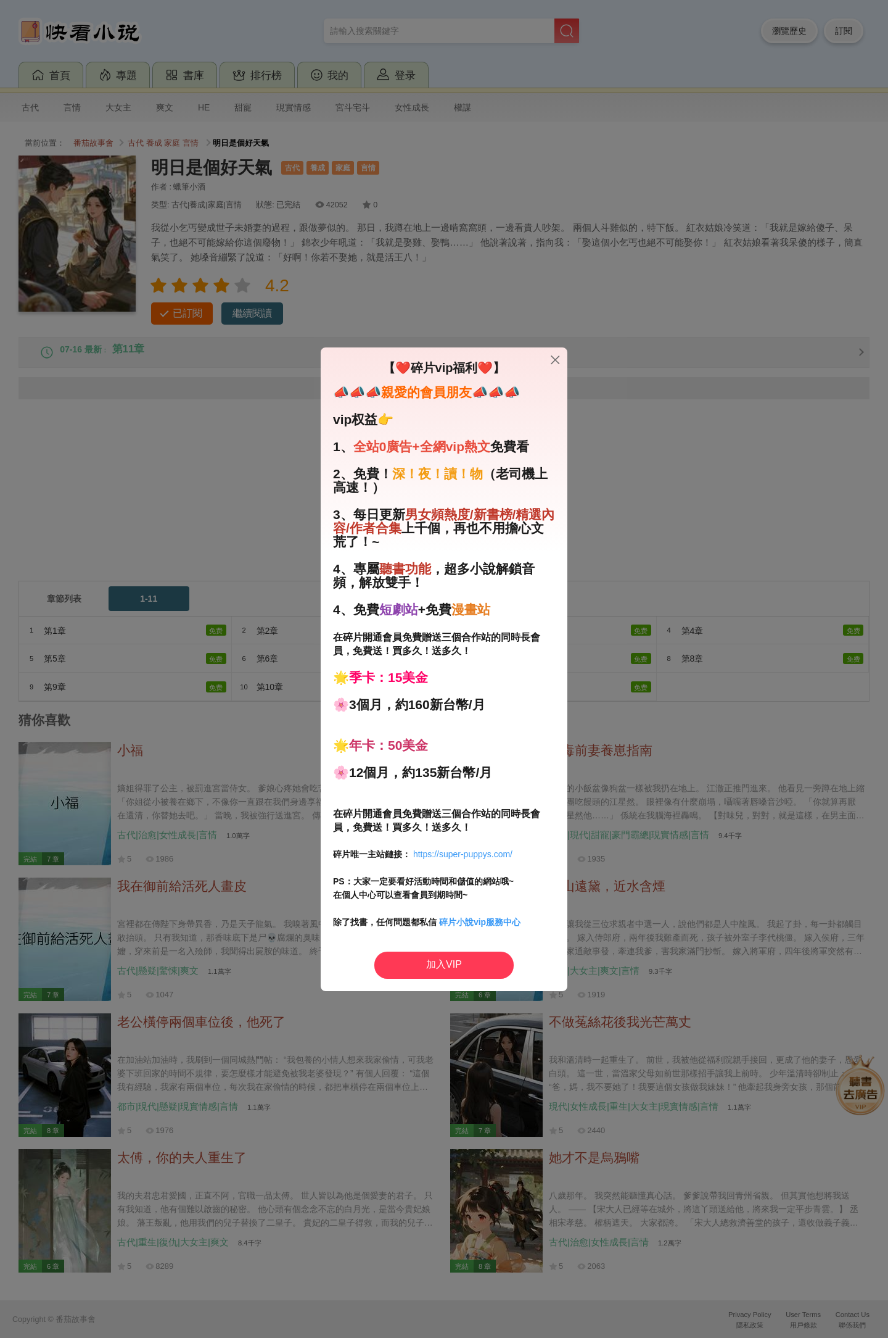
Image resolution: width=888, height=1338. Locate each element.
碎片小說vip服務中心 (479, 922)
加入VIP (444, 964)
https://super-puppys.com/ (462, 854)
